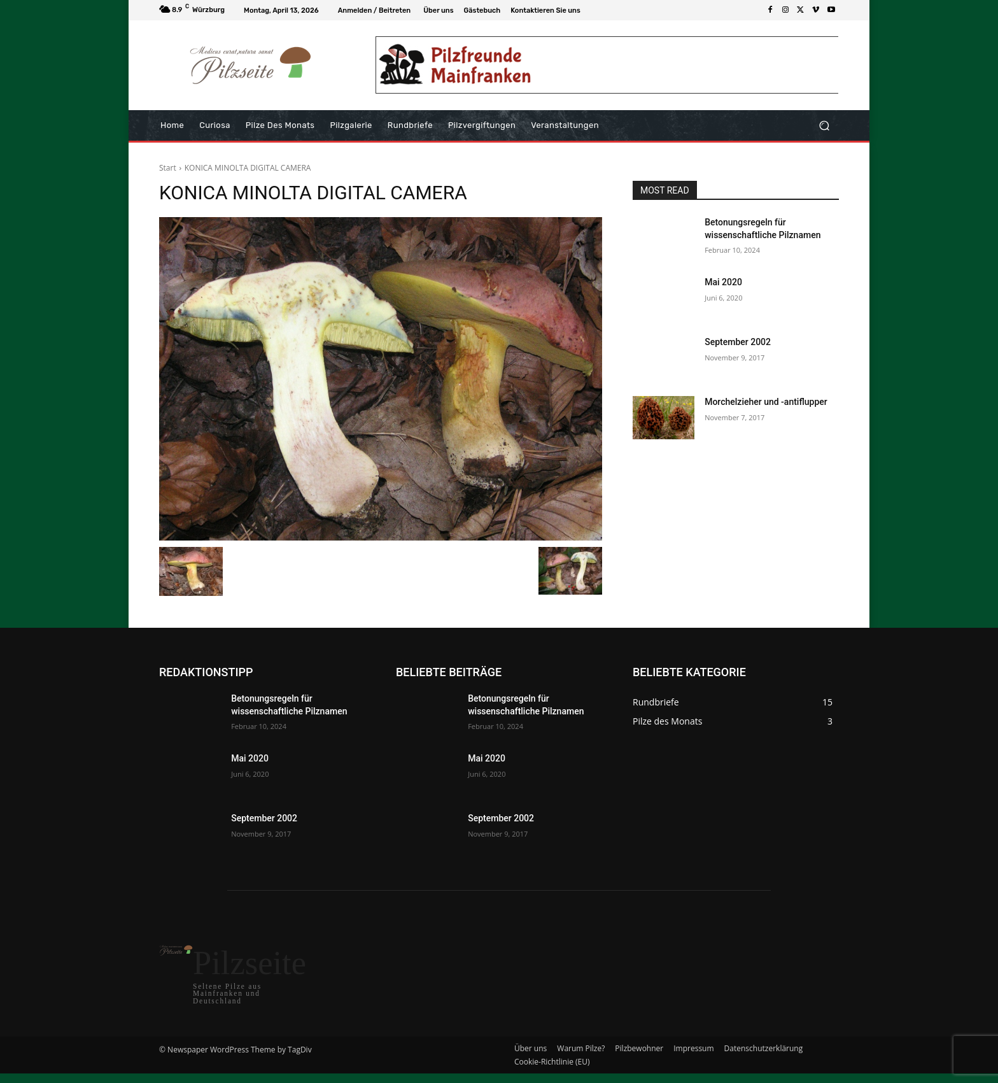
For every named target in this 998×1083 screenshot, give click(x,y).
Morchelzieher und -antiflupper (766, 402)
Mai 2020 (723, 282)
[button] (824, 126)
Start (167, 167)
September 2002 (738, 342)
